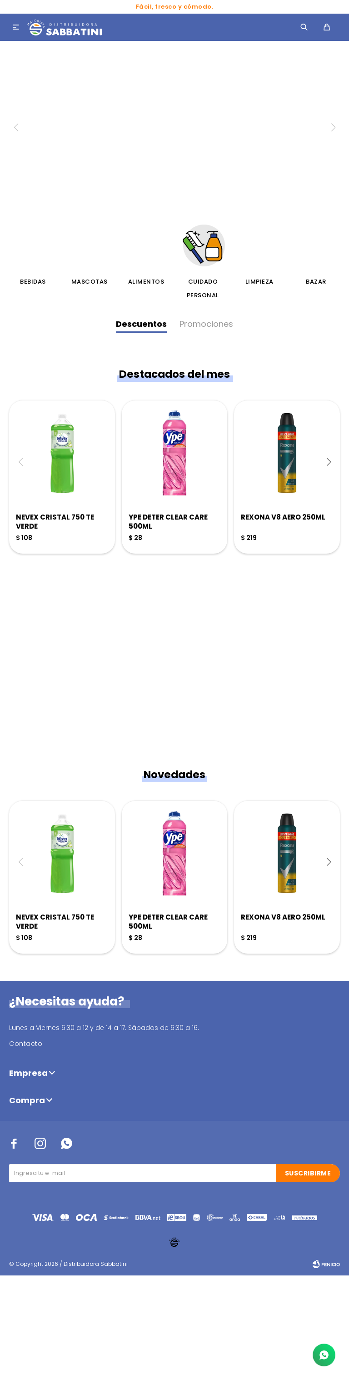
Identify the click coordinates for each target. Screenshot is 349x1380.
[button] (328, 566)
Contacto (25, 1148)
